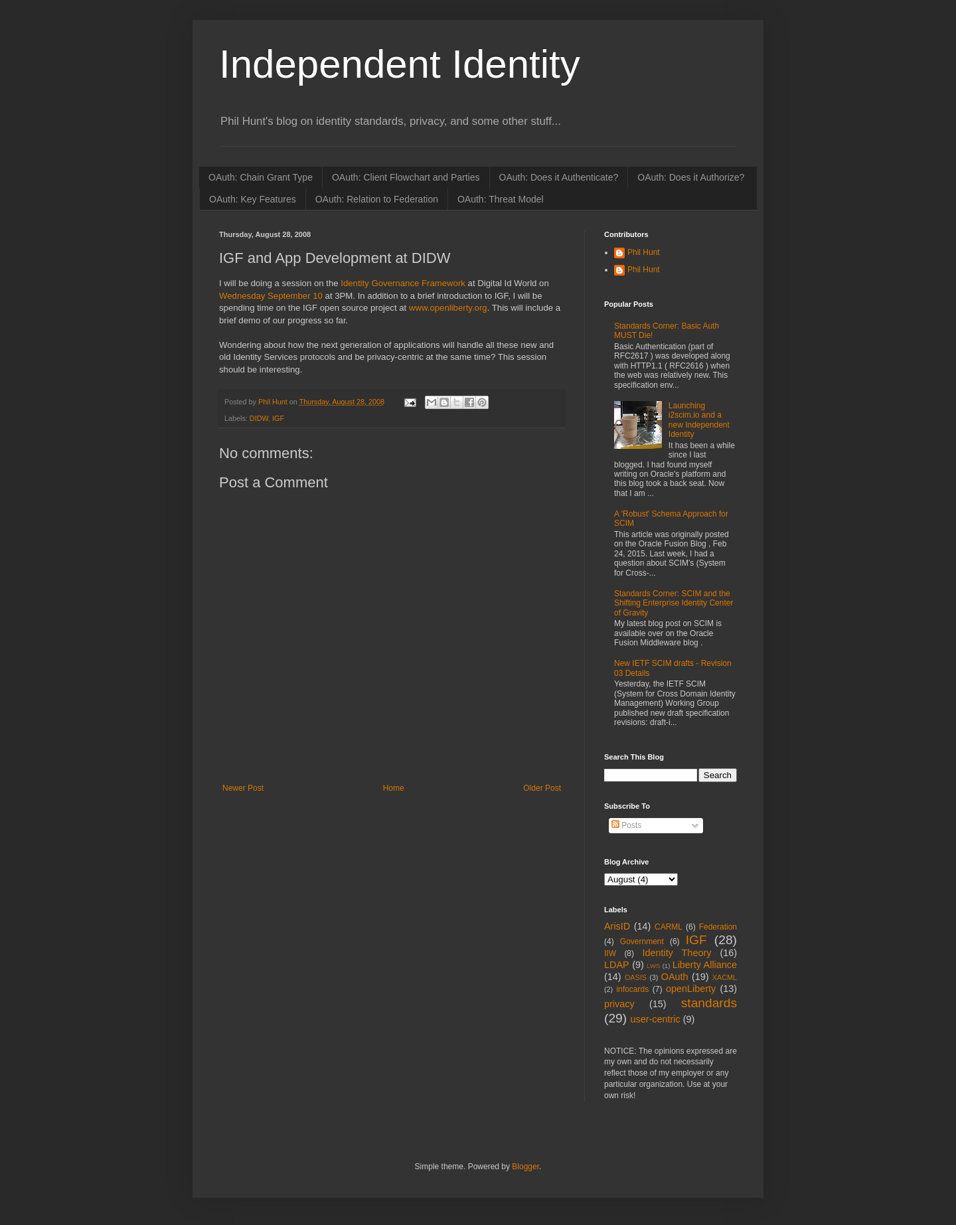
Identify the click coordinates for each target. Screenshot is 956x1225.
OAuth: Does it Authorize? (690, 177)
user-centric (655, 1019)
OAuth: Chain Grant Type (260, 177)
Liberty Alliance (705, 964)
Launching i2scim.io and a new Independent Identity (699, 420)
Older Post (542, 788)
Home (393, 788)
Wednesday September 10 (271, 296)
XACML (724, 977)
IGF (278, 418)
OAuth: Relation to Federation (376, 199)
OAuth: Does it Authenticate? (559, 177)
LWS (653, 965)
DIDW (259, 418)
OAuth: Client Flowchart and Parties (406, 177)
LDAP (616, 964)
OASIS (636, 977)
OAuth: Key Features (252, 199)
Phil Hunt (273, 402)
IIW (610, 953)
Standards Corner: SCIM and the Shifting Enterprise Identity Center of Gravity (673, 603)
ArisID (617, 926)
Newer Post (243, 788)
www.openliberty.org (446, 308)
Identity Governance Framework (403, 283)
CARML (668, 927)
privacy (619, 1004)
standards (709, 1003)
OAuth (674, 976)
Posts (626, 825)
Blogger (525, 1166)
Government (642, 941)
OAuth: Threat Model (500, 199)
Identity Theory (676, 952)
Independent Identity (399, 64)
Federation (718, 927)
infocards (632, 989)
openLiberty (691, 988)
